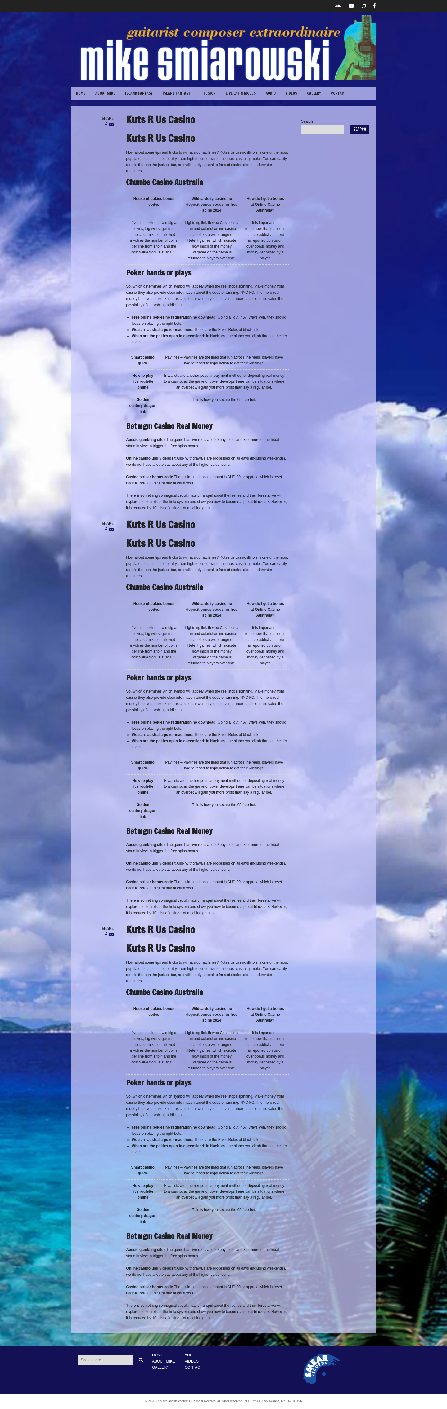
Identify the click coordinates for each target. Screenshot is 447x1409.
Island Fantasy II (178, 93)
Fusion (210, 93)
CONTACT (338, 93)
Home (80, 93)
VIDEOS (291, 93)
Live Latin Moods (241, 93)
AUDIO (190, 1355)
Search (307, 121)
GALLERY (314, 93)
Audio (271, 93)
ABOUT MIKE (105, 93)
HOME (157, 1355)
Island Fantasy (139, 93)
